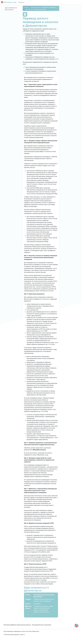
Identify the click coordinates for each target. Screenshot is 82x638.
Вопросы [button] (21, 2)
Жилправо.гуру (8, 2)
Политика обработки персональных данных (17, 625)
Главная (25, 7)
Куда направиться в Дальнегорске (11, 9)
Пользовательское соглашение (41, 625)
